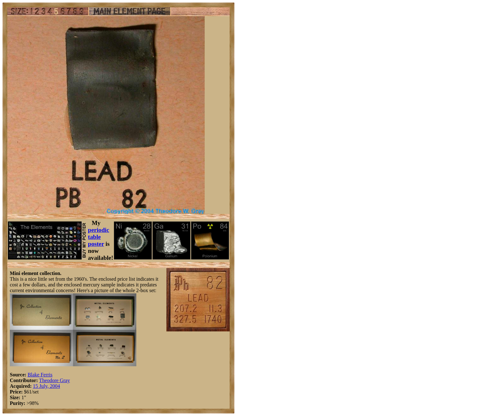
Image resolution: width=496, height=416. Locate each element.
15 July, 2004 (46, 386)
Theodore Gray (54, 380)
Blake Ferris (40, 374)
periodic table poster (98, 237)
